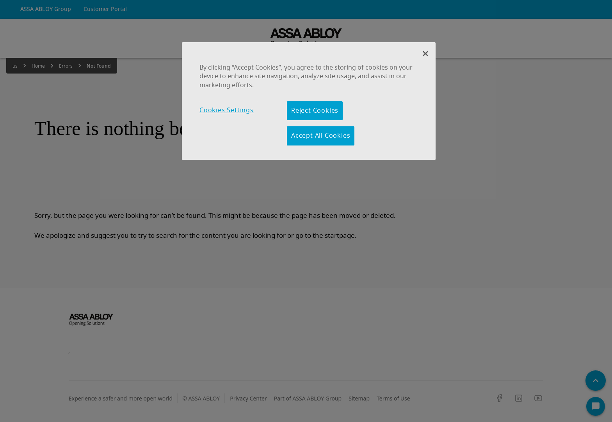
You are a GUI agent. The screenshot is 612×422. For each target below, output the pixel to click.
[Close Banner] (425, 53)
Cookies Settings (226, 110)
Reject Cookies (314, 110)
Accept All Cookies (320, 135)
